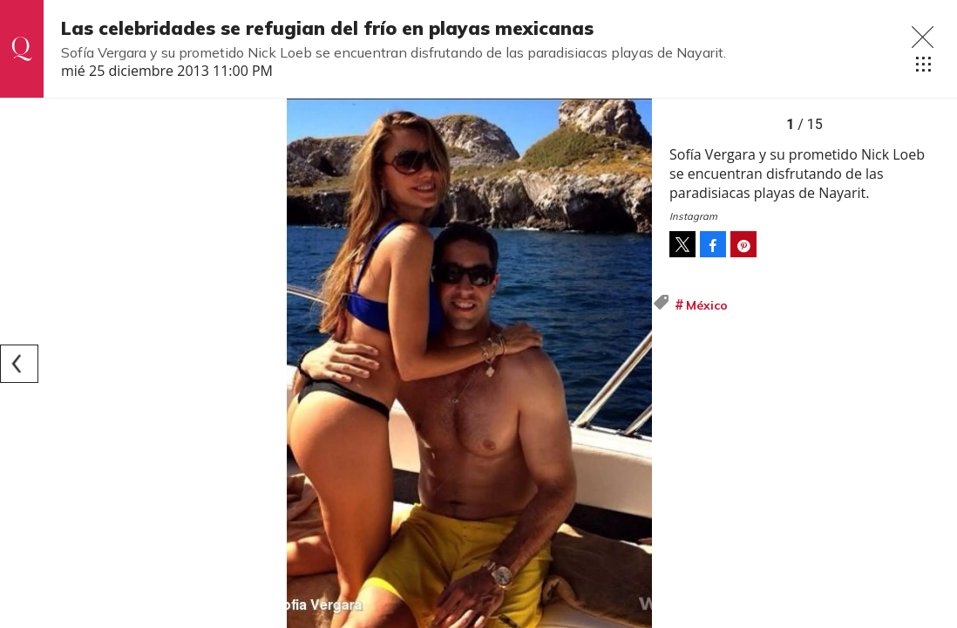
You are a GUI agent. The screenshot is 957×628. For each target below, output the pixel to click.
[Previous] (19, 364)
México (707, 305)
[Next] (633, 364)
